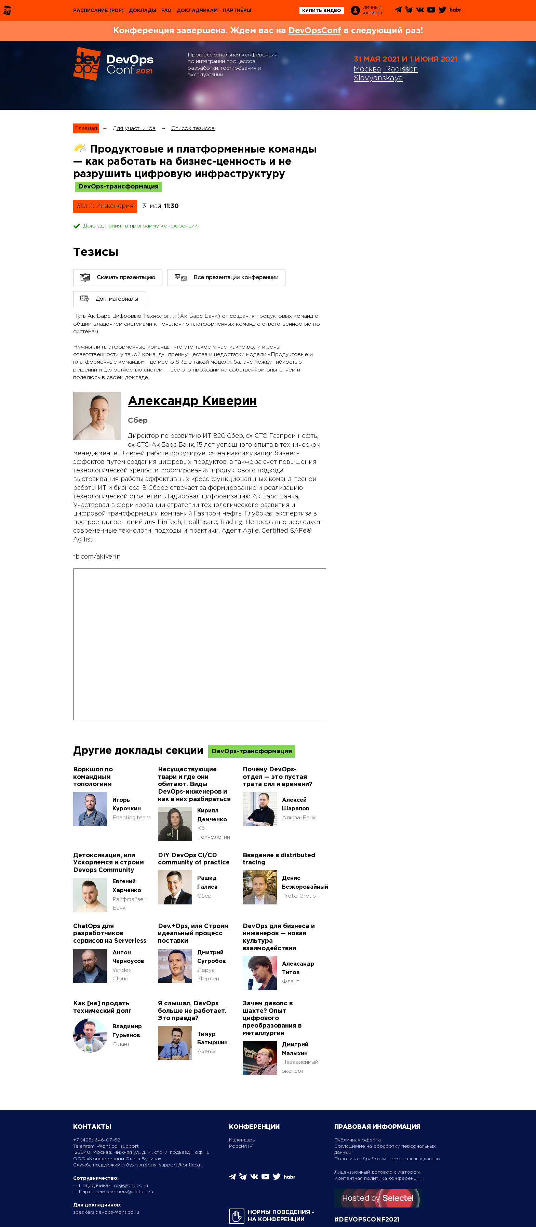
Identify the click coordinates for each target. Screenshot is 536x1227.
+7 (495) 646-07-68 (97, 1140)
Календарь (242, 1140)
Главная (86, 128)
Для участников (134, 128)
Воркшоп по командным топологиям (93, 777)
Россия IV (241, 1146)
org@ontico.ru (131, 1186)
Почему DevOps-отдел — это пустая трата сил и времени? (277, 777)
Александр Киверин (192, 401)
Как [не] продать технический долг (102, 1007)
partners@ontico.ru (130, 1192)
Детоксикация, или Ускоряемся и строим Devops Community (108, 863)
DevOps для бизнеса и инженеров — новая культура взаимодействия (279, 937)
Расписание (90, 11)
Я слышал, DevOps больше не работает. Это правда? (192, 1011)
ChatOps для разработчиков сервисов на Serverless (109, 934)
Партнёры (237, 11)
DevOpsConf (315, 31)
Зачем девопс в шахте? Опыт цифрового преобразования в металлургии (272, 1018)
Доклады (142, 11)
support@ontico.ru (181, 1165)
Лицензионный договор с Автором (377, 1172)
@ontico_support (118, 1146)
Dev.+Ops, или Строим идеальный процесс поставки (193, 934)
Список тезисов (193, 128)
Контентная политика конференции (378, 1178)
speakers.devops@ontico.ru (106, 1212)
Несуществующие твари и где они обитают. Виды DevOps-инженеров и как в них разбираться (194, 784)
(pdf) (116, 11)
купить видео (321, 11)
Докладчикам (197, 11)
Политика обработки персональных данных (387, 1159)
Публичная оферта (357, 1140)
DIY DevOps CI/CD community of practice (194, 859)
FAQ (166, 11)
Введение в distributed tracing (279, 859)
